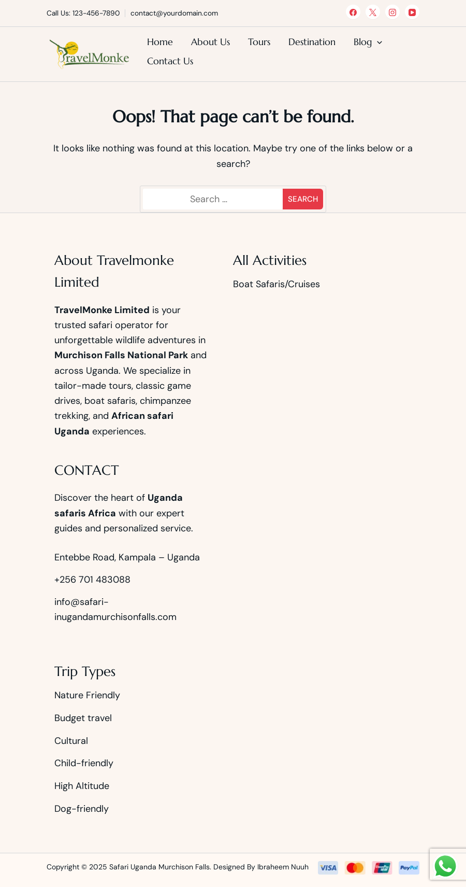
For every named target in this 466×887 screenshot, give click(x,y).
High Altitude (81, 786)
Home (160, 42)
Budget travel (83, 718)
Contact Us (170, 61)
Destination (312, 42)
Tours (259, 42)
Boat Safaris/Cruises (276, 284)
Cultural (71, 741)
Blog (363, 42)
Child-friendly (83, 763)
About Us (210, 42)
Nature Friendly (87, 695)
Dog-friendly (81, 808)
